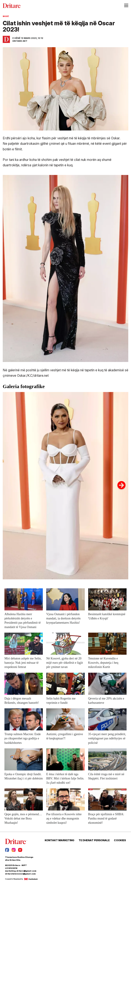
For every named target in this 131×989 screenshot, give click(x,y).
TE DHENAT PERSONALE (94, 840)
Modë (6, 16)
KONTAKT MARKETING (59, 840)
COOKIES (120, 840)
